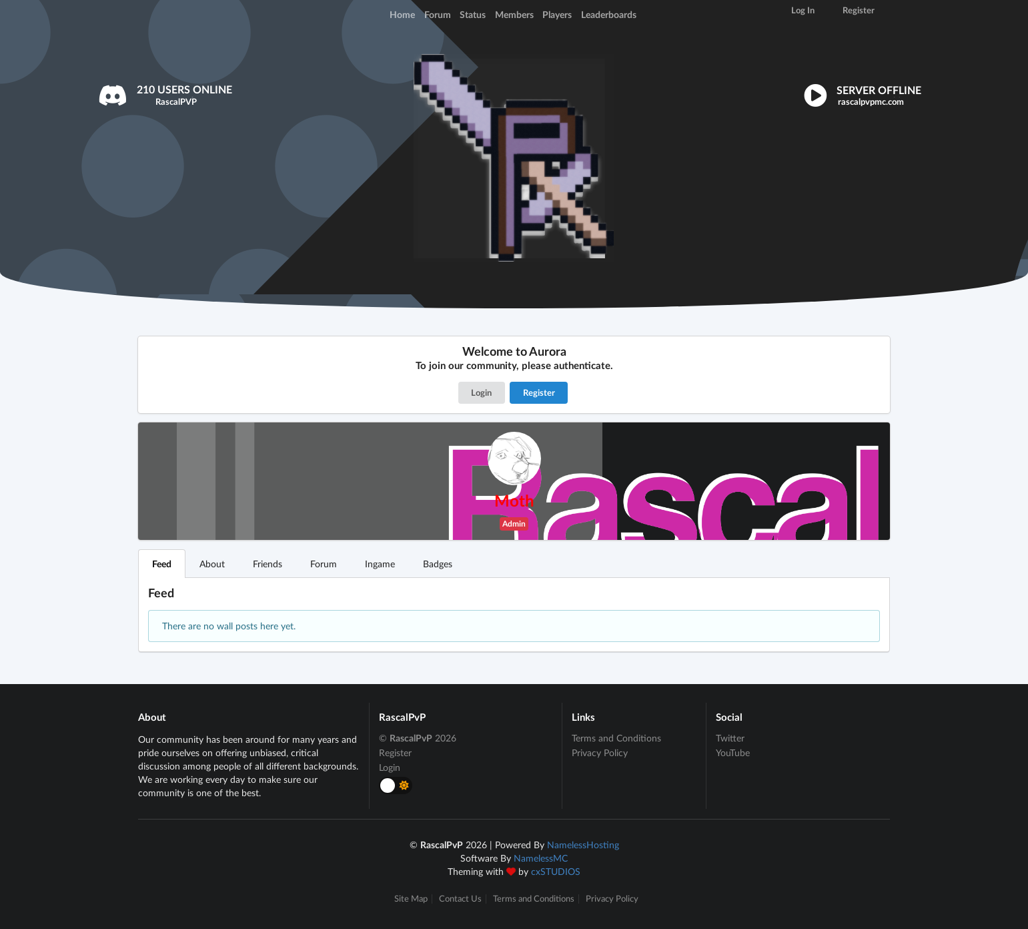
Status (473, 14)
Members (514, 14)
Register (539, 392)
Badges (437, 563)
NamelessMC (541, 858)
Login (481, 392)
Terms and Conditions (616, 738)
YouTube (733, 752)
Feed (161, 563)
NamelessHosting (583, 844)
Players (557, 14)
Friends (267, 563)
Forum (437, 14)
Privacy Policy (600, 752)
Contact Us (460, 898)
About (212, 563)
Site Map (411, 898)
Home (402, 14)
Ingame (380, 563)
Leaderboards (608, 14)
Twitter (730, 738)
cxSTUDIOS (555, 871)
